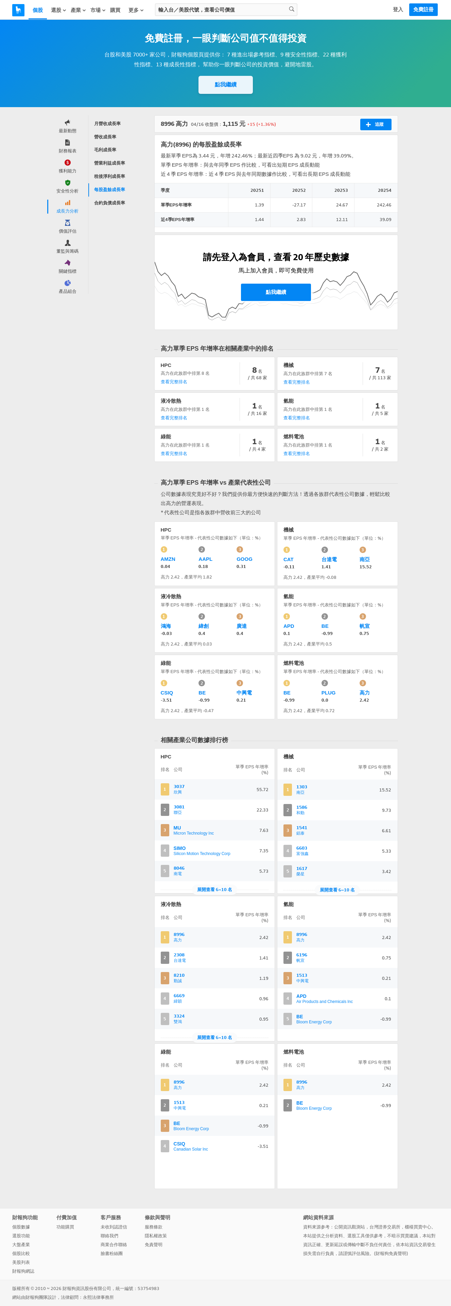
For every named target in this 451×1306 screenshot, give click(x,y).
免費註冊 (423, 9)
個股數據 (21, 1226)
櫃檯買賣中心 (418, 1226)
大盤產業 (21, 1244)
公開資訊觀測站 (349, 1226)
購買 (115, 10)
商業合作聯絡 (114, 1244)
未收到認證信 (114, 1226)
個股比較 (21, 1253)
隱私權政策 (156, 1235)
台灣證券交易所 (384, 1226)
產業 (78, 10)
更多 (136, 10)
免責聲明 (153, 1244)
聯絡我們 (109, 1235)
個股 (38, 10)
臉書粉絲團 (112, 1253)
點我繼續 (226, 84)
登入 (398, 9)
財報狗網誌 (23, 1271)
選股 (59, 10)
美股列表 (21, 1262)
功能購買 (65, 1226)
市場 (98, 10)
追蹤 (375, 124)
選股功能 (21, 1235)
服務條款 (153, 1226)
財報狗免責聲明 (391, 1253)
